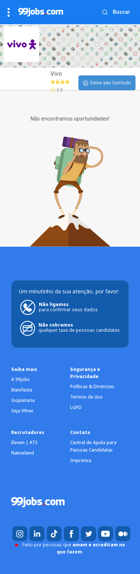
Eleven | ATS (24, 442)
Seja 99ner (22, 411)
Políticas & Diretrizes (92, 386)
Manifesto (21, 390)
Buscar (121, 12)
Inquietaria (23, 400)
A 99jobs (20, 379)
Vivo (56, 73)
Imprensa (80, 460)
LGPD (76, 407)
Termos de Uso (86, 397)
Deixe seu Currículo (107, 83)
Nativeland (22, 453)
